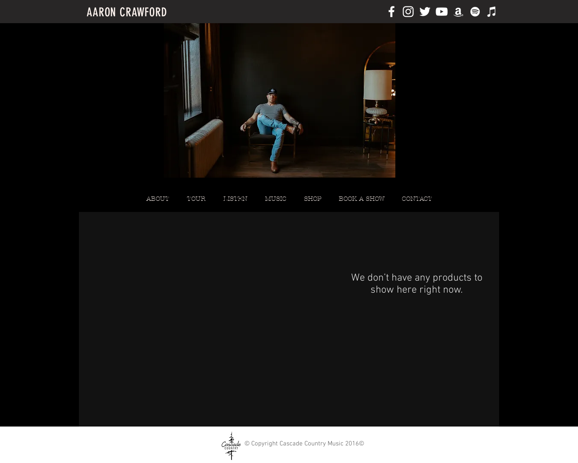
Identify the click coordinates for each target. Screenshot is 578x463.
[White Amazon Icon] (458, 11)
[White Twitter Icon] (425, 11)
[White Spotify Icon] (475, 11)
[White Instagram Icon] (408, 11)
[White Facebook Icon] (391, 11)
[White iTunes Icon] (492, 11)
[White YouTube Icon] (441, 11)
